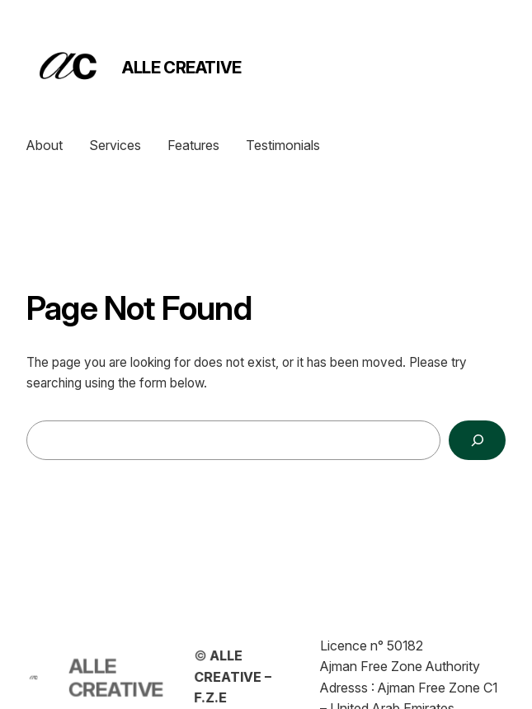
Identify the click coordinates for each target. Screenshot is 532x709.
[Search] (477, 440)
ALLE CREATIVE (182, 67)
